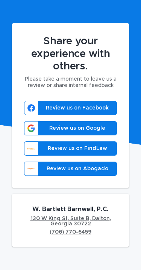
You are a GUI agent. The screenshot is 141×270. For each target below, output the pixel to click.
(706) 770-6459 (70, 232)
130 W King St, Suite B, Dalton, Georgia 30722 (70, 221)
